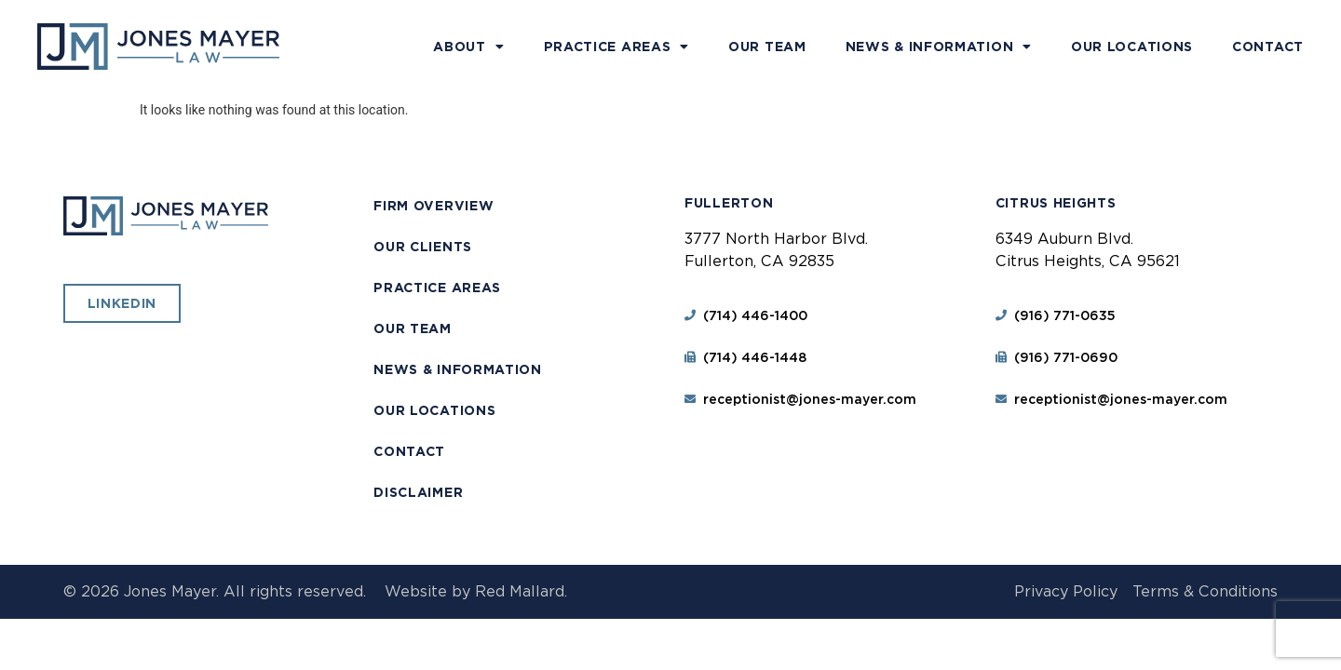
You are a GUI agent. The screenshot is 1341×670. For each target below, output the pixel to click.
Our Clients (422, 246)
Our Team (767, 46)
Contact (1268, 46)
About (468, 46)
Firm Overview (433, 205)
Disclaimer (418, 492)
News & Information (939, 46)
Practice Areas (617, 46)
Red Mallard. (521, 591)
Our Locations (1132, 46)
